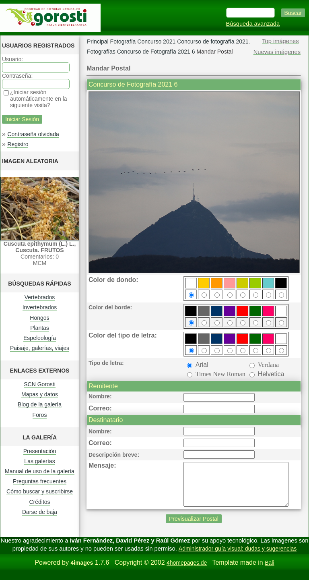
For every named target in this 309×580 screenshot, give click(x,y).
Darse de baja (39, 512)
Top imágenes (280, 41)
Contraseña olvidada (33, 134)
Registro (17, 144)
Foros (40, 415)
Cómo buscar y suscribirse (39, 491)
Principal (98, 41)
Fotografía (123, 41)
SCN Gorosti (40, 384)
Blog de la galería (40, 404)
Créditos (39, 502)
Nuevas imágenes (277, 52)
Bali (269, 571)
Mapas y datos (39, 394)
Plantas (39, 328)
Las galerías (39, 461)
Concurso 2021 (156, 41)
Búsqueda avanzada (253, 24)
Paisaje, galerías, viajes (39, 348)
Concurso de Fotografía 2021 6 (156, 51)
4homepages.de (187, 571)
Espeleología (39, 338)
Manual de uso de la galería (39, 471)
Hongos (39, 318)
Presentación (39, 451)
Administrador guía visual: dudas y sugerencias (238, 557)
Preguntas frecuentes (39, 481)
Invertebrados (40, 307)
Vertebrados (40, 297)
